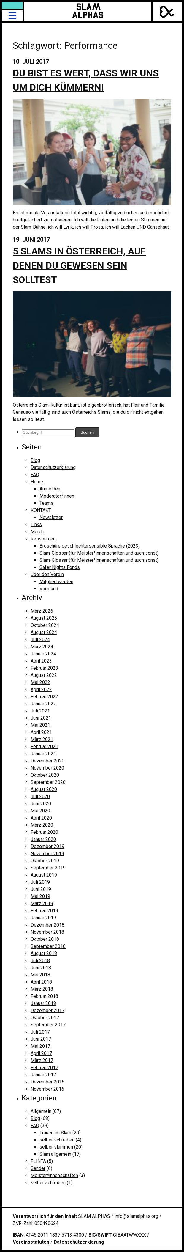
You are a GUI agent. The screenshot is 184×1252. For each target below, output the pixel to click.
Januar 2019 (43, 918)
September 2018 (48, 946)
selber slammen (56, 1147)
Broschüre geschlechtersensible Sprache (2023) (89, 546)
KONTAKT (41, 510)
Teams (46, 503)
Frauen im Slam (55, 1132)
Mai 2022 (40, 682)
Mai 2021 (40, 725)
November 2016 (47, 1089)
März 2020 (42, 825)
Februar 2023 (44, 668)
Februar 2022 (44, 696)
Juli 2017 (40, 1032)
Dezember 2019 (47, 846)
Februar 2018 (44, 996)
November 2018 (47, 932)
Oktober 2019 (45, 860)
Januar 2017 (43, 1075)
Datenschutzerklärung (53, 467)
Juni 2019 (41, 889)
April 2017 (41, 1053)
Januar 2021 (43, 753)
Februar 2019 (44, 910)
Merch (37, 531)
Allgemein (41, 1111)
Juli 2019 (40, 882)
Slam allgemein (55, 1154)
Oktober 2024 (45, 625)
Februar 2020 (44, 832)
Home (37, 482)
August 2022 (44, 675)
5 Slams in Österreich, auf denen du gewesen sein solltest (79, 265)
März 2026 (42, 611)
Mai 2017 (40, 1046)
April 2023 (41, 661)
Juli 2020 (40, 796)
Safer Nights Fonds (59, 567)
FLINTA (38, 1161)
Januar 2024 (43, 654)
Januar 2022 (43, 704)
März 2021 (42, 739)
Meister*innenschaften (54, 1175)
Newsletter (51, 517)
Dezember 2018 (47, 925)
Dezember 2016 (47, 1082)
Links (36, 524)
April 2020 (41, 818)
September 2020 (48, 782)
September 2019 (48, 868)
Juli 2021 (40, 711)
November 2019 (47, 853)
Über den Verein (47, 574)
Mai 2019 (40, 896)
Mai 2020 (40, 811)
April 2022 (41, 689)
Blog (35, 460)
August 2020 (44, 789)
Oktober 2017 (45, 1017)
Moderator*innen (56, 496)
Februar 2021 (44, 746)
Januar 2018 (43, 1003)
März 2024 (42, 646)
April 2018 (41, 982)
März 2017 (42, 1060)
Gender (38, 1168)
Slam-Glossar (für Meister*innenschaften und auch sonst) (98, 553)
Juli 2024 (40, 639)
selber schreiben (56, 1140)
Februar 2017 (44, 1067)
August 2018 (44, 953)
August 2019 (44, 875)
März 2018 (42, 989)
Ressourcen (43, 539)
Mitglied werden (56, 581)
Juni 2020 (41, 803)
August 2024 (44, 632)
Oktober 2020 (45, 775)
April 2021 (41, 732)
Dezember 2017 (47, 1010)
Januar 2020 (43, 839)
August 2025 (44, 618)
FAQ (35, 474)
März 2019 (42, 903)
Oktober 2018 (45, 939)
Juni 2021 (41, 718)
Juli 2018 (40, 960)
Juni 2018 (41, 968)
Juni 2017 (41, 1039)
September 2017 (48, 1025)
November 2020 (47, 768)
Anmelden (49, 489)
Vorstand (48, 589)
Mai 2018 (40, 975)
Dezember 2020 (47, 761)
